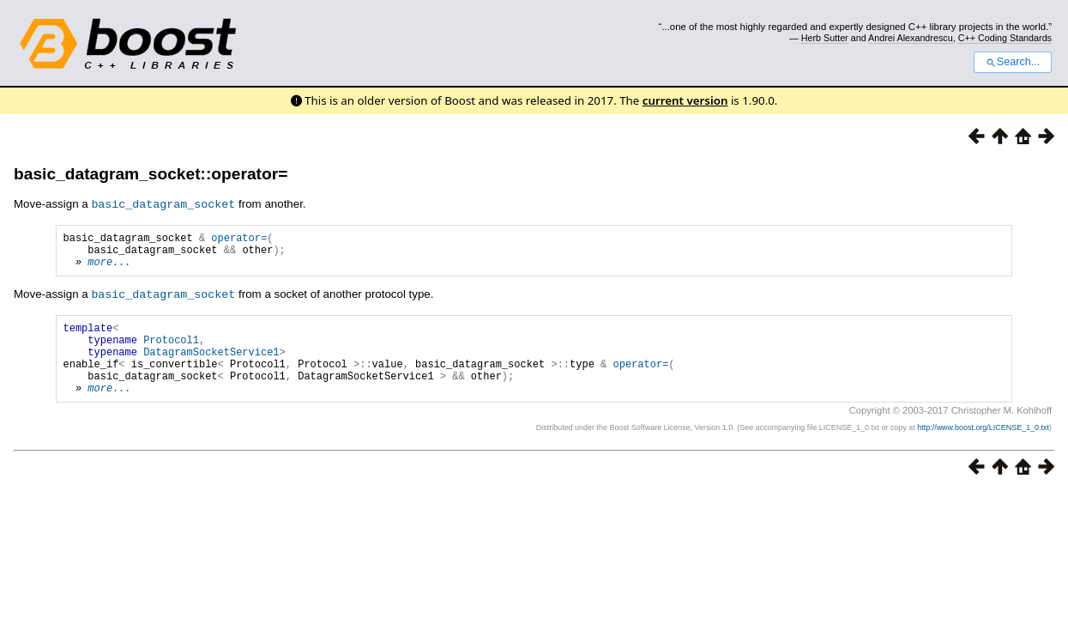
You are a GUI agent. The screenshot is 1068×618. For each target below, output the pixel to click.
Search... (1013, 62)
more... (108, 268)
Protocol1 (171, 350)
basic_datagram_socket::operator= (150, 174)
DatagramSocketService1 (211, 365)
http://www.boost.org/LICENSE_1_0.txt (983, 449)
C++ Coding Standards (1005, 38)
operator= (239, 239)
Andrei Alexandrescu (910, 38)
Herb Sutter (824, 38)
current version (685, 100)
